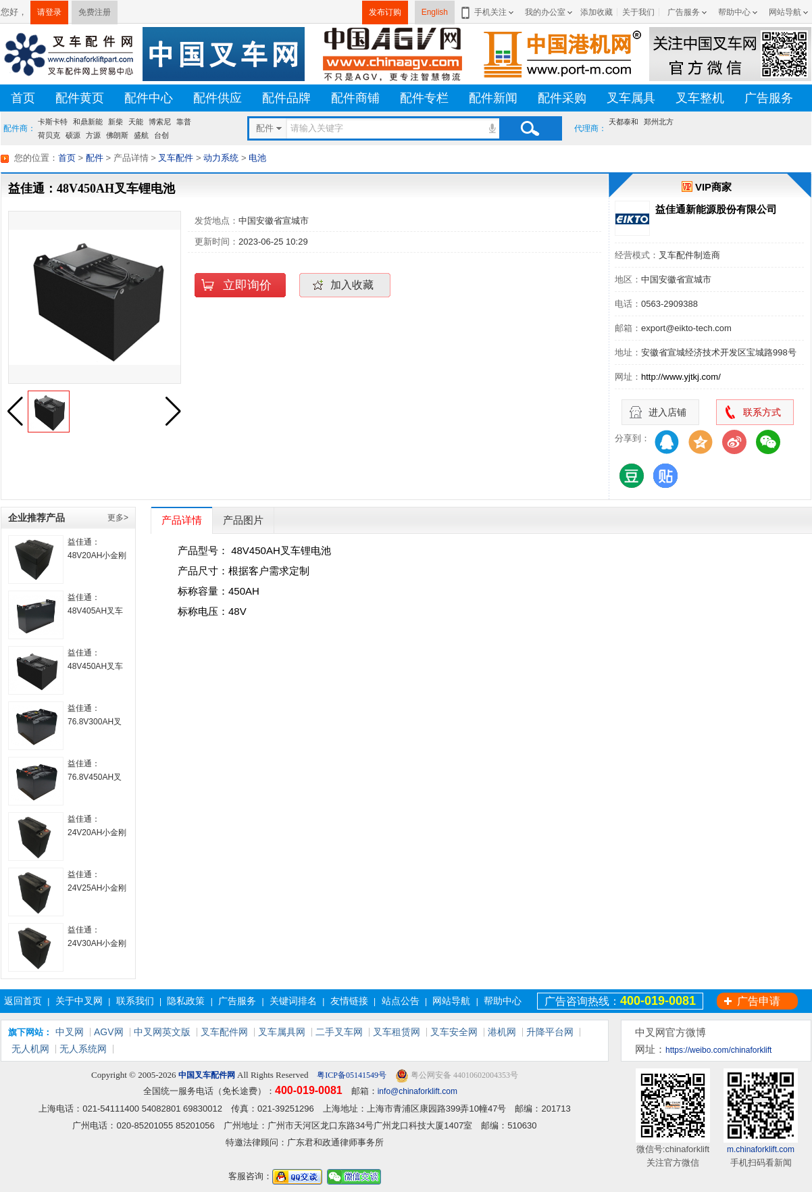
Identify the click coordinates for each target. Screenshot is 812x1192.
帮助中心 (734, 12)
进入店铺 (667, 412)
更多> (117, 517)
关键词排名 (293, 1000)
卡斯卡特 (53, 122)
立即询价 (247, 285)
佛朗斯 (117, 135)
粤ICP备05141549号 (350, 1075)
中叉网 (69, 1031)
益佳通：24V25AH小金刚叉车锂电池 (97, 888)
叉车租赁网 (396, 1031)
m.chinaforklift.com (760, 1149)
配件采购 (562, 98)
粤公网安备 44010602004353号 (456, 1075)
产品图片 (243, 520)
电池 (257, 158)
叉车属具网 (281, 1031)
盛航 (141, 135)
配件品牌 (286, 98)
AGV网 (109, 1031)
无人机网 (30, 1048)
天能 (135, 122)
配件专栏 (424, 98)
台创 (161, 135)
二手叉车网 (339, 1031)
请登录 (49, 12)
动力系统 (220, 158)
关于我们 (638, 12)
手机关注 (488, 12)
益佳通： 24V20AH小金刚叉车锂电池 (97, 832)
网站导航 (785, 12)
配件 (94, 158)
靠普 (183, 122)
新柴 (115, 122)
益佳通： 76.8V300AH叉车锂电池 (95, 721)
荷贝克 (49, 135)
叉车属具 (631, 98)
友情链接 (349, 1000)
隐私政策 (186, 1000)
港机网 (502, 1031)
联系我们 (135, 1000)
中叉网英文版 (162, 1031)
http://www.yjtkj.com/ (681, 377)
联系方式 (762, 412)
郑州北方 (659, 122)
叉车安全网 (454, 1031)
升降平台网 (550, 1031)
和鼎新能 (88, 122)
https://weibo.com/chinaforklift (718, 1050)
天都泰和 (623, 122)
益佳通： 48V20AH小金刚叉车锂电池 (97, 555)
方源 (93, 135)
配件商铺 (355, 98)
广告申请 (758, 1001)
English (435, 12)
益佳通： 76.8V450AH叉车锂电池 (95, 777)
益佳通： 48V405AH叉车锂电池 (95, 611)
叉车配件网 (224, 1031)
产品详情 (181, 520)
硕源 (73, 135)
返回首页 (23, 1000)
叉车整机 (700, 98)
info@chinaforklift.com (417, 1091)
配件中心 (148, 98)
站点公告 (401, 1000)
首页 (23, 98)
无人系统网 (83, 1048)
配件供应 (217, 98)
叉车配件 (175, 158)
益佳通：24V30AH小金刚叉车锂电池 (97, 943)
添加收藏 (596, 12)
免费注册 (94, 12)
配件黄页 (79, 98)
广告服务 (683, 12)
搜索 (529, 128)
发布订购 (385, 12)
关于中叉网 (79, 1000)
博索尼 (160, 122)
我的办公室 (545, 12)
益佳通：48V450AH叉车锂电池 (95, 666)
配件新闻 (493, 98)
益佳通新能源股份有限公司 (716, 209)
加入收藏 (352, 285)
